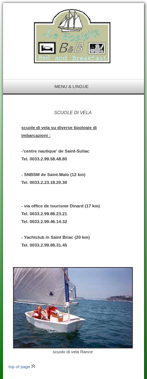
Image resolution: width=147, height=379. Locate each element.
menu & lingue (71, 86)
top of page (22, 366)
